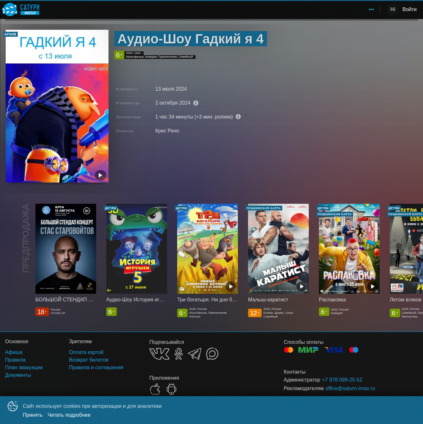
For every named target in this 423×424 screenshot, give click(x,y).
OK (178, 354)
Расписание (305, 9)
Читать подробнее (69, 415)
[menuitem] (305, 9)
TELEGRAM (194, 354)
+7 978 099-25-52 (342, 379)
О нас (366, 9)
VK (159, 354)
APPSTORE (155, 389)
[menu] (210, 9)
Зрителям (338, 9)
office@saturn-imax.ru (350, 388)
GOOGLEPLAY (171, 389)
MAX (212, 354)
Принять (33, 415)
